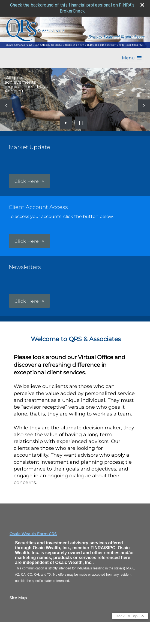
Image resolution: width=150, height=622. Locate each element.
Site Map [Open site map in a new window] (18, 597)
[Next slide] (144, 105)
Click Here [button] (26, 181)
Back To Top (130, 616)
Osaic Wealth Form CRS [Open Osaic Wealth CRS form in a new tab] (33, 533)
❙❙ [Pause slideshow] (81, 122)
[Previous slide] (6, 105)
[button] (132, 58)
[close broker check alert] (142, 5)
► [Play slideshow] (66, 122)
